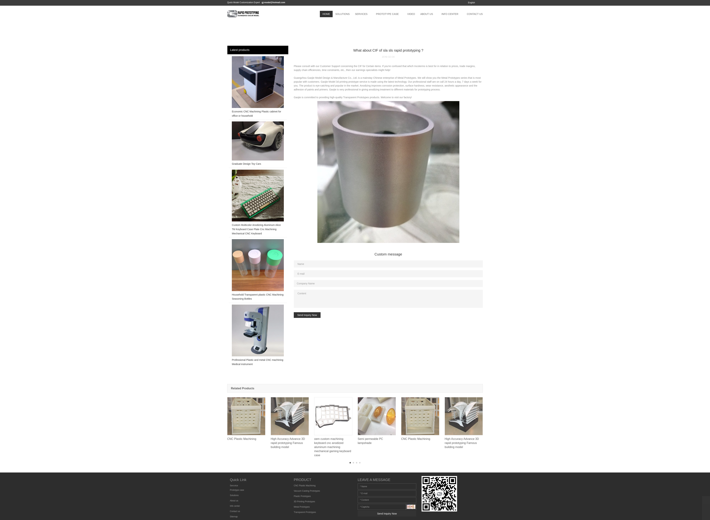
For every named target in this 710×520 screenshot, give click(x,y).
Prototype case (237, 490)
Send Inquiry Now (307, 315)
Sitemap (234, 516)
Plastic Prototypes (302, 496)
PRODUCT (302, 480)
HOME (326, 14)
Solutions (234, 495)
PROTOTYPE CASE (387, 14)
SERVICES (361, 14)
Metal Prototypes (302, 507)
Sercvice (234, 485)
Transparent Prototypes (305, 512)
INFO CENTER (449, 14)
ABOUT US (426, 14)
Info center (235, 506)
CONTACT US (475, 14)
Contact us (235, 511)
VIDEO (411, 14)
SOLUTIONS (342, 14)
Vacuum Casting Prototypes (307, 491)
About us (234, 500)
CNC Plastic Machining (305, 485)
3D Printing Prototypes (304, 501)
